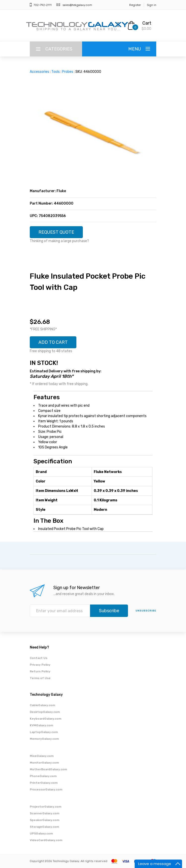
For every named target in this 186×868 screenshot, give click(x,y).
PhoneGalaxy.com (43, 776)
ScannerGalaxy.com (44, 813)
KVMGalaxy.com (41, 725)
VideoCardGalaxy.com (46, 840)
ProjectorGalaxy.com (45, 806)
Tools (55, 72)
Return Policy (40, 671)
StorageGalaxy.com (44, 826)
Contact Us (38, 658)
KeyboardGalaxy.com (45, 718)
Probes (67, 72)
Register (135, 5)
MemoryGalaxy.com (44, 738)
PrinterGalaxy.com (44, 782)
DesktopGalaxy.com (45, 712)
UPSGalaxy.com (41, 833)
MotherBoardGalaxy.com (48, 769)
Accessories (39, 72)
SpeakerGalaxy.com (44, 820)
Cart (146, 23)
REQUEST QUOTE (56, 232)
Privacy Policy (40, 664)
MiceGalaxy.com (42, 756)
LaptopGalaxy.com (44, 732)
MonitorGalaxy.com (44, 762)
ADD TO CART (53, 342)
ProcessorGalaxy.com (46, 789)
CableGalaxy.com (42, 705)
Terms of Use (40, 678)
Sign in (151, 5)
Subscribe (109, 610)
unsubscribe (146, 610)
